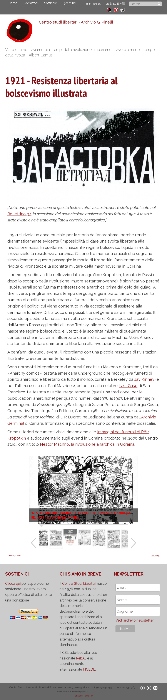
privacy (79, 695)
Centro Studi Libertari (79, 583)
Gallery (155, 555)
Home (12, 3)
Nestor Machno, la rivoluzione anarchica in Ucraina (87, 444)
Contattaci (31, 3)
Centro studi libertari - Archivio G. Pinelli (76, 22)
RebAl (81, 658)
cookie (89, 695)
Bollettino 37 (19, 214)
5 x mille (70, 3)
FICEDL (89, 669)
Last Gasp (128, 385)
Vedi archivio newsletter (134, 620)
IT (87, 3)
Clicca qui (13, 583)
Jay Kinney (144, 379)
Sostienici (50, 3)
